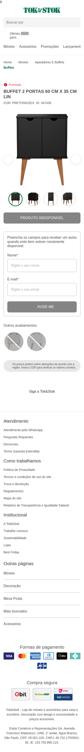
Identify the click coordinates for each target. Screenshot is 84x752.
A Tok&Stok (11, 524)
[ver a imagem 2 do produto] (33, 199)
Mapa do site (12, 498)
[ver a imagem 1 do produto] (15, 199)
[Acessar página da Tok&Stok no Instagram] (35, 400)
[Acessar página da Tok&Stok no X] (60, 400)
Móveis (9, 46)
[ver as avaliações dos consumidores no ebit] (20, 694)
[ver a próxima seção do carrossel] (8, 159)
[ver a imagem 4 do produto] (68, 199)
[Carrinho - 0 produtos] (77, 10)
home (8, 62)
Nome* (12, 255)
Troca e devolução (16, 484)
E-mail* (13, 279)
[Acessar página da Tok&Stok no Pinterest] (48, 400)
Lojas (7, 545)
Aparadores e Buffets (49, 62)
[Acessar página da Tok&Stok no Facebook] (23, 400)
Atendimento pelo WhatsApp (23, 430)
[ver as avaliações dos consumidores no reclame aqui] (42, 694)
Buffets (9, 67)
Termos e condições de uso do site (27, 477)
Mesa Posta (42, 598)
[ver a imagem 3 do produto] (51, 199)
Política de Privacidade (19, 470)
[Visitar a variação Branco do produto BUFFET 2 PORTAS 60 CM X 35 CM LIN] (36, 341)
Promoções (50, 46)
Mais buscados (42, 611)
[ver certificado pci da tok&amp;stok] (63, 694)
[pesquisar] (75, 22)
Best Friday (11, 552)
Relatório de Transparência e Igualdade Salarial (36, 505)
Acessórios (27, 46)
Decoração (42, 586)
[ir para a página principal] (42, 10)
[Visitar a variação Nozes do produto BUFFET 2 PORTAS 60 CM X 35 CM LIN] (13, 341)
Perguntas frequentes (18, 437)
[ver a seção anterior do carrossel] (75, 159)
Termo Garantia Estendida (22, 451)
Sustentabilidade (15, 538)
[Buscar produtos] (42, 22)
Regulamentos (13, 491)
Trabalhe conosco (16, 531)
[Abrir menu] (14, 10)
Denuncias (11, 444)
